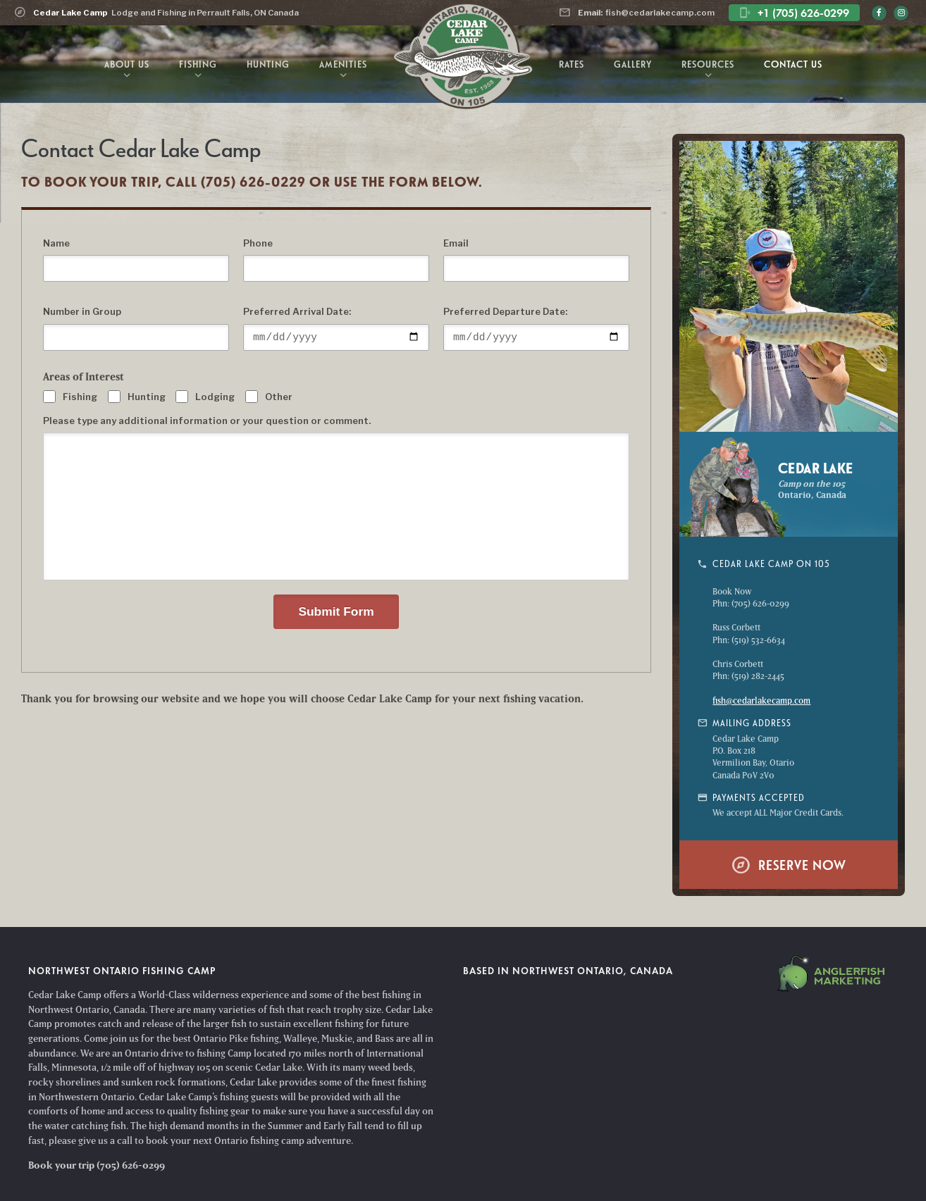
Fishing (198, 70)
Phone (258, 243)
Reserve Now (788, 864)
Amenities (343, 70)
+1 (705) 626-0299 (794, 13)
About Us (126, 70)
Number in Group (82, 311)
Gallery (633, 64)
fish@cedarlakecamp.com (637, 12)
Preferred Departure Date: (505, 311)
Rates (571, 64)
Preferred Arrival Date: (297, 311)
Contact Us (793, 64)
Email (456, 243)
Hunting (268, 64)
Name (56, 243)
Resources (707, 70)
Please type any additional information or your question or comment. (207, 420)
